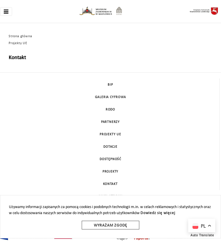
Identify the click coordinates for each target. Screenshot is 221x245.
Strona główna (20, 36)
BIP (110, 85)
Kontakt (110, 184)
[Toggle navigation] (6, 11)
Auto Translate (202, 235)
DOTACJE (110, 147)
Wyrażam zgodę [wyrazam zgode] (110, 225)
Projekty (110, 171)
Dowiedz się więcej (157, 213)
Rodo (110, 109)
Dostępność (110, 159)
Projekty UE (18, 43)
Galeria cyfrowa (110, 97)
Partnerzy (110, 122)
